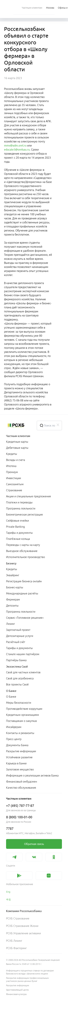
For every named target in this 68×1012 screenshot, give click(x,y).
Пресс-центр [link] (13, 739)
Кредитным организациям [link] (22, 714)
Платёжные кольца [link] (18, 538)
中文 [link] (8, 899)
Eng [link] (8, 891)
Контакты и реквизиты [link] (20, 733)
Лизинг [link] (10, 623)
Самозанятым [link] (15, 484)
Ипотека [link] (11, 465)
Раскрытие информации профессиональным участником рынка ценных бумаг (27, 979)
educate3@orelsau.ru (17, 149)
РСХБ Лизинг (14, 940)
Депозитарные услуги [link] (19, 635)
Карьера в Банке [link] (16, 763)
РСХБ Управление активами (23, 933)
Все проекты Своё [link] (17, 684)
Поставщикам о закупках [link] (21, 720)
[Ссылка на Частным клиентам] (32, 7)
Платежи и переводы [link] (19, 502)
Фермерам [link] (13, 599)
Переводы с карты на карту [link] (23, 544)
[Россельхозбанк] (18, 425)
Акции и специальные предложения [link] (28, 496)
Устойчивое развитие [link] (19, 757)
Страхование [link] (14, 490)
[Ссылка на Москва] (50, 7)
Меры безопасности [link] (18, 702)
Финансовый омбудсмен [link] (21, 781)
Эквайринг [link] (12, 575)
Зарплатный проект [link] (18, 629)
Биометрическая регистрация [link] (24, 514)
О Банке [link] (11, 696)
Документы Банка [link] (17, 745)
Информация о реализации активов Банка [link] (32, 775)
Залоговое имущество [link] (20, 769)
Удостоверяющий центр (17, 990)
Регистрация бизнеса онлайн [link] (24, 581)
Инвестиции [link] (13, 478)
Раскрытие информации (17, 985)
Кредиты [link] (11, 453)
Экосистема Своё (17, 666)
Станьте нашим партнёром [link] (22, 654)
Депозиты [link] (12, 605)
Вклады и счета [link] (15, 459)
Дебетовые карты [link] (17, 447)
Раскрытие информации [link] (21, 751)
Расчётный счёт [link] (15, 641)
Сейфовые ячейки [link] (17, 520)
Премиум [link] (12, 472)
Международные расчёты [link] (22, 593)
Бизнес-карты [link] (14, 587)
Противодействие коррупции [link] (24, 708)
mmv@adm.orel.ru (15, 145)
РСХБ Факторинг (16, 948)
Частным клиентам (18, 435)
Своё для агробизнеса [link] (20, 678)
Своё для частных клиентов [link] (23, 672)
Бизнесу (11, 563)
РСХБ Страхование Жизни (22, 925)
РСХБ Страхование (17, 918)
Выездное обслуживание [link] (21, 550)
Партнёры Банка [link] (16, 660)
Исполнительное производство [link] (25, 557)
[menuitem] (32, 7)
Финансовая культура (16, 994)
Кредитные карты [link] (17, 441)
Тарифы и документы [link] (19, 532)
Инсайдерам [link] (13, 726)
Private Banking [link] (15, 526)
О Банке (11, 690)
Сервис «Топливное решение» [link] (25, 617)
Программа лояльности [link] (20, 508)
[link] (34, 844)
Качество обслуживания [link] (21, 787)
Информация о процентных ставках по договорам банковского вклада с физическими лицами (30, 972)
